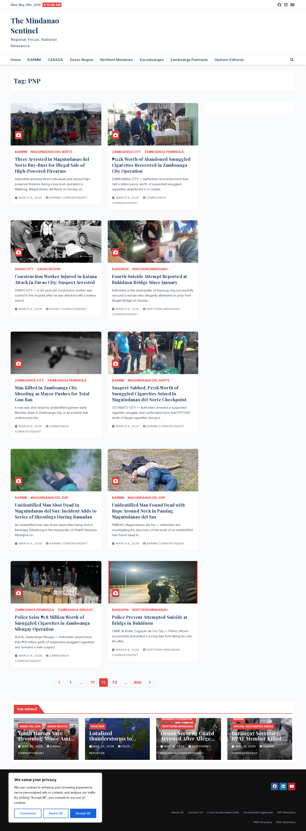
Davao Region (82, 60)
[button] (292, 60)
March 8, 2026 (128, 543)
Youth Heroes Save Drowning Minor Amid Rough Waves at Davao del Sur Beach (45, 741)
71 (92, 682)
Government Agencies (258, 812)
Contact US (195, 812)
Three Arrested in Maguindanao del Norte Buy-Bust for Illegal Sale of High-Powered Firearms (52, 165)
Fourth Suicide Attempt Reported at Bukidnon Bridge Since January (149, 279)
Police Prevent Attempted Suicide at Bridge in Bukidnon (149, 620)
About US (177, 812)
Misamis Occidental (177, 719)
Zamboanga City (126, 152)
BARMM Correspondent (67, 197)
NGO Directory (285, 822)
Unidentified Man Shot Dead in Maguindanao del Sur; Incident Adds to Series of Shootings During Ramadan (55, 511)
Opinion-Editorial (229, 60)
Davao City (24, 269)
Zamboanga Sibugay (75, 610)
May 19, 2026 (175, 746)
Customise (28, 813)
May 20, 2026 (33, 746)
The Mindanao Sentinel (35, 25)
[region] (55, 798)
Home (16, 60)
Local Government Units (223, 812)
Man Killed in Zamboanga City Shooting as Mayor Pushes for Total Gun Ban (52, 393)
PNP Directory (263, 822)
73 (114, 682)
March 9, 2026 (31, 197)
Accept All (83, 813)
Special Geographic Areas (253, 726)
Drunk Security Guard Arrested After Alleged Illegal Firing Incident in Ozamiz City (187, 741)
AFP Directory (286, 812)
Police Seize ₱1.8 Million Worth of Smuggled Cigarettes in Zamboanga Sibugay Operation (52, 623)
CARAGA (55, 60)
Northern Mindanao (116, 60)
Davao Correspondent (66, 309)
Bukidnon (120, 269)
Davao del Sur (30, 726)
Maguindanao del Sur (49, 497)
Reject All (56, 813)
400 (138, 682)
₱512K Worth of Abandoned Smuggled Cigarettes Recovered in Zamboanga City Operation (151, 165)
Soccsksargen (152, 60)
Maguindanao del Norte (51, 152)
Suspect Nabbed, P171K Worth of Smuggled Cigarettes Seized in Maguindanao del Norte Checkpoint (149, 393)
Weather (97, 726)
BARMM (34, 60)
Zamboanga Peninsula (189, 60)
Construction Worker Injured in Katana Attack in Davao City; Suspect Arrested (56, 279)
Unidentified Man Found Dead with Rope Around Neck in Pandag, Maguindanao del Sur (148, 511)
